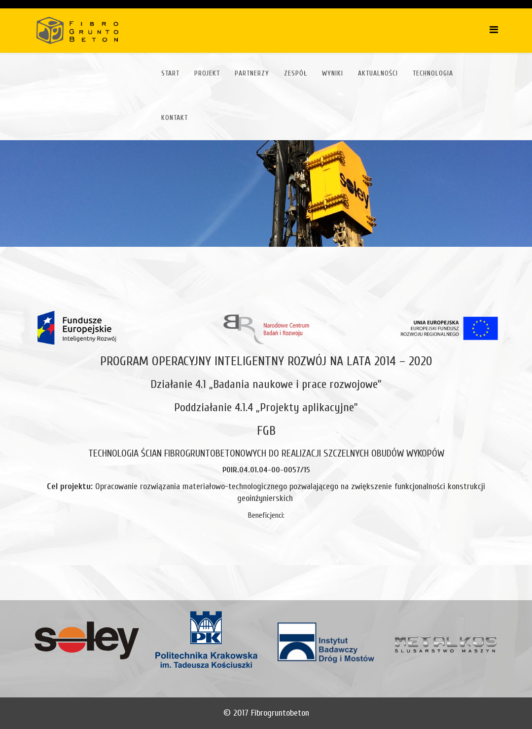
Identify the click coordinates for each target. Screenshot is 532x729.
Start (170, 73)
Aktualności (378, 73)
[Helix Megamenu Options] (494, 29)
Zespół (295, 73)
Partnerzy (252, 73)
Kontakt (174, 118)
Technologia (433, 73)
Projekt (207, 73)
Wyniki (332, 73)
